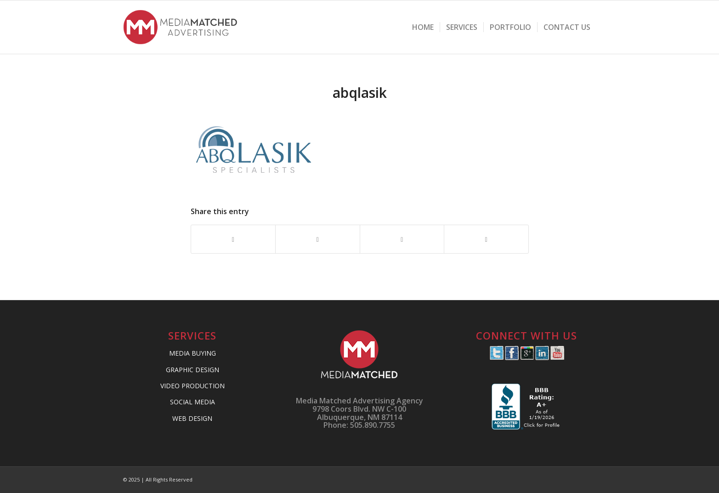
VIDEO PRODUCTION (192, 385)
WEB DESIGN (192, 418)
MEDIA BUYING (192, 353)
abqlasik (360, 92)
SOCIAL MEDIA (192, 401)
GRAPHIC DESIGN (192, 369)
